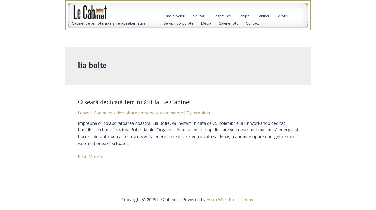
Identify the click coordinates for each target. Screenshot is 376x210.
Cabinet (263, 16)
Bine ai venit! (174, 16)
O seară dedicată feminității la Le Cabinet (134, 102)
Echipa (243, 16)
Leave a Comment (95, 113)
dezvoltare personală (137, 113)
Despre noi (222, 16)
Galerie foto (229, 23)
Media (206, 23)
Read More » (90, 156)
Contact (252, 23)
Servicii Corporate (178, 23)
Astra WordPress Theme (231, 199)
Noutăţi (198, 16)
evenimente (171, 113)
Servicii (282, 16)
